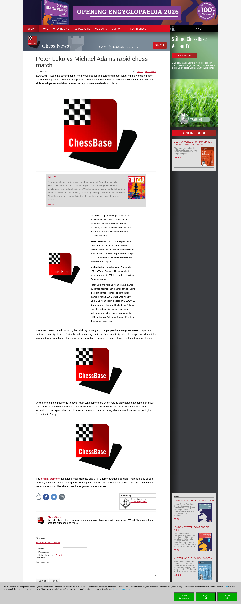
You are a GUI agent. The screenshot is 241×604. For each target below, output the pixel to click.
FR (136, 47)
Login (198, 29)
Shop (31, 29)
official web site (50, 478)
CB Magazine (82, 29)
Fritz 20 (52, 177)
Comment (40, 557)
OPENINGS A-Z (61, 29)
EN (130, 47)
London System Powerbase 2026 (194, 500)
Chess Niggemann (139, 501)
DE (126, 47)
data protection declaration (123, 589)
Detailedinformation (184, 596)
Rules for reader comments (48, 542)
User (40, 549)
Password (43, 552)
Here (226, 587)
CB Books (101, 29)
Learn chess (138, 29)
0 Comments (150, 71)
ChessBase (54, 517)
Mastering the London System (193, 558)
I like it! (140, 71)
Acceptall (227, 596)
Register (60, 555)
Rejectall (205, 596)
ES (133, 47)
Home (45, 29)
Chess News (55, 46)
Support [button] (118, 29)
